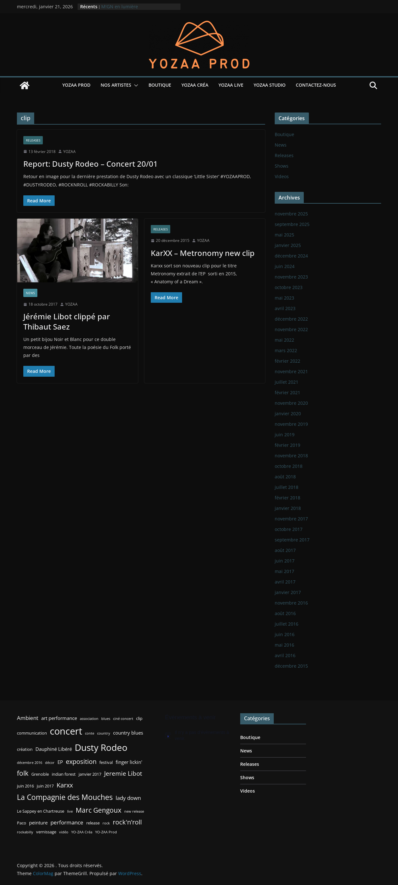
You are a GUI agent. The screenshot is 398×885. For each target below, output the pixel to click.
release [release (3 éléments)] (93, 823)
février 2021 (287, 392)
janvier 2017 (288, 592)
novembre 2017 (291, 519)
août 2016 (285, 613)
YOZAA (69, 151)
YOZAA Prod (76, 85)
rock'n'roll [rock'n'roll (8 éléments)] (127, 821)
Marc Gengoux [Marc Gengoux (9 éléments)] (98, 810)
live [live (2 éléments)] (70, 811)
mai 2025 (284, 235)
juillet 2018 (286, 487)
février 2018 (287, 498)
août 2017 (285, 550)
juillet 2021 (286, 382)
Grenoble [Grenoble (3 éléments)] (40, 774)
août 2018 (285, 477)
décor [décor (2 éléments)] (50, 762)
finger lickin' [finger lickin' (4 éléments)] (129, 762)
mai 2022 (284, 340)
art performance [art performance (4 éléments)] (59, 718)
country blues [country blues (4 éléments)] (128, 732)
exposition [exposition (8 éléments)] (81, 761)
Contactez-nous (316, 85)
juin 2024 (285, 266)
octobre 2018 (288, 466)
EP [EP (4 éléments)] (60, 762)
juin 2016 (285, 634)
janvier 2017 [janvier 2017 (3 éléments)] (90, 774)
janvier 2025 (288, 245)
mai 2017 (284, 571)
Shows (281, 166)
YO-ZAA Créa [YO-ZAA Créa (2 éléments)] (81, 832)
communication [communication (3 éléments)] (32, 733)
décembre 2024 (291, 256)
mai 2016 (284, 645)
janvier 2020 (288, 413)
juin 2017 (285, 561)
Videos (282, 176)
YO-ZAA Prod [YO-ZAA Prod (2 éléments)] (106, 832)
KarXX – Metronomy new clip (203, 253)
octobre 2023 (288, 287)
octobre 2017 (288, 529)
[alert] (198, 735)
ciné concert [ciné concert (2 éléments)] (123, 718)
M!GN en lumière (119, 7)
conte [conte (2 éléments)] (89, 733)
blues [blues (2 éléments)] (105, 718)
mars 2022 (286, 350)
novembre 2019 (291, 424)
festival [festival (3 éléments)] (106, 762)
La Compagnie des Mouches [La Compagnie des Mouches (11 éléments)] (65, 797)
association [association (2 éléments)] (89, 718)
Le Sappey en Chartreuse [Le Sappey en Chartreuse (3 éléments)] (40, 811)
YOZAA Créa (194, 85)
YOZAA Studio (270, 85)
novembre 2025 (291, 214)
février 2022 (287, 361)
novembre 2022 (291, 329)
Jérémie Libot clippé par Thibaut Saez (66, 321)
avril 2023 (285, 308)
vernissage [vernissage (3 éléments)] (46, 832)
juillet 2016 (286, 624)
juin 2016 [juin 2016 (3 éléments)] (25, 786)
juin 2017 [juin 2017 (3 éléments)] (45, 786)
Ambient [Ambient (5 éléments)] (27, 718)
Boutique (160, 85)
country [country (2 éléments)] (103, 733)
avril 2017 (285, 582)
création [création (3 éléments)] (25, 749)
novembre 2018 (291, 456)
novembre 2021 (291, 371)
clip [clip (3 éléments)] (139, 718)
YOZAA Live (230, 85)
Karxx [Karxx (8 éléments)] (65, 784)
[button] (134, 85)
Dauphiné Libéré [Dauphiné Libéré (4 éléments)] (53, 749)
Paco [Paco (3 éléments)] (21, 823)
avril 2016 (285, 655)
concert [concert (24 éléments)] (66, 731)
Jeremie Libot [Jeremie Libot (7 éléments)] (123, 773)
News (30, 293)
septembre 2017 (292, 540)
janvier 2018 (288, 508)
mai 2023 (284, 298)
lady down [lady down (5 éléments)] (128, 798)
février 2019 (287, 445)
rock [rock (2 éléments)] (106, 823)
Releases (33, 140)
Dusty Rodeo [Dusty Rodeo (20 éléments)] (101, 747)
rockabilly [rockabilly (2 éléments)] (25, 832)
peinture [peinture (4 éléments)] (38, 822)
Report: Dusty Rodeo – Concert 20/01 (90, 163)
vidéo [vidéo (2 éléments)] (63, 832)
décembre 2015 (291, 666)
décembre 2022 (291, 319)
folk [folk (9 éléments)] (22, 773)
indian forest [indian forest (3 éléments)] (64, 774)
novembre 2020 (291, 403)
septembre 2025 (292, 224)
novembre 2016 (291, 603)
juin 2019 (285, 435)
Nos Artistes (116, 85)
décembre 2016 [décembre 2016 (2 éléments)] (29, 762)
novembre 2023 (291, 277)
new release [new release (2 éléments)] (134, 811)
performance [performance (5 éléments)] (66, 822)
